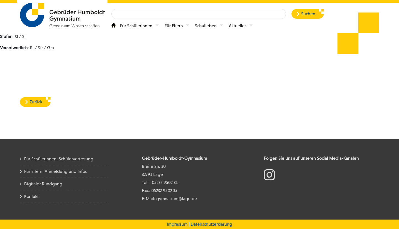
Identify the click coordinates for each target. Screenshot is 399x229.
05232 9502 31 (165, 182)
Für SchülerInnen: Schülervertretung (58, 158)
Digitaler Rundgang (43, 183)
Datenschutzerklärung (211, 224)
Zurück (36, 101)
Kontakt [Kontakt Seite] (31, 196)
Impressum (177, 224)
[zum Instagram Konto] (269, 174)
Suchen (308, 13)
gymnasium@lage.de (176, 198)
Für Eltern (174, 25)
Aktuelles (237, 25)
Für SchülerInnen (136, 25)
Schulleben (206, 25)
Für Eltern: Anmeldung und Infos (55, 171)
